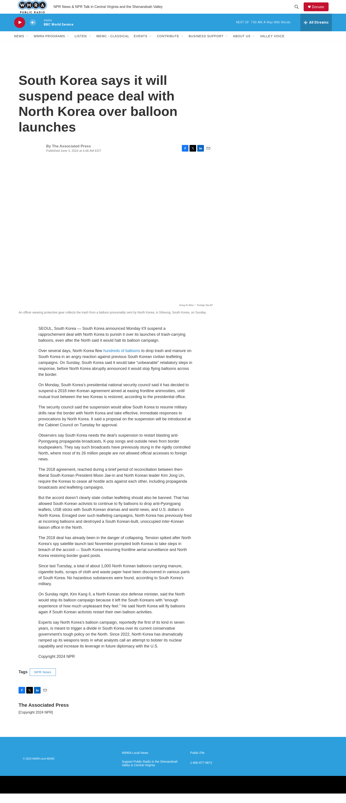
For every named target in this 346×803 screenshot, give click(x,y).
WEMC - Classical (112, 46)
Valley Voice (272, 46)
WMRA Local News (135, 762)
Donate (320, 11)
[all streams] (316, 32)
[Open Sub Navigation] (27, 46)
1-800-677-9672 (201, 772)
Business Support (206, 46)
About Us (241, 46)
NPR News (42, 681)
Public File (197, 762)
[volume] (33, 32)
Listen (81, 46)
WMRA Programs (49, 46)
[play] (19, 32)
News (19, 46)
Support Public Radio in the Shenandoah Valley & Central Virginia (150, 773)
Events (140, 46)
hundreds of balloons (121, 360)
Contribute (168, 46)
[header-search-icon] (298, 12)
